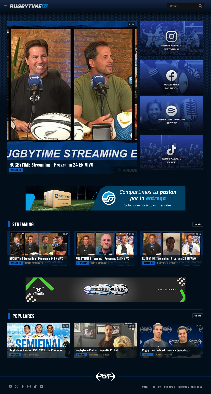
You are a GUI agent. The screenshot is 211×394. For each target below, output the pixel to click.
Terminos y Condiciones (190, 387)
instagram (29, 388)
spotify (42, 388)
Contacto (156, 387)
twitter (17, 388)
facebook (23, 388)
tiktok (36, 388)
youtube (11, 388)
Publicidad (169, 387)
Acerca (145, 387)
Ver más (198, 224)
